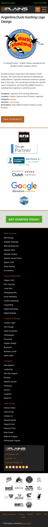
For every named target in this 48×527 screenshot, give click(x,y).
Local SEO (8, 288)
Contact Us (8, 416)
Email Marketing (10, 297)
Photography (9, 335)
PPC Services (9, 284)
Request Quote (8, 3)
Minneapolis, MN (11, 454)
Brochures (8, 347)
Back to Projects (13, 119)
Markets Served (10, 382)
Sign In (37, 10)
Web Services (10, 233)
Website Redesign (11, 242)
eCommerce (9, 271)
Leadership (8, 369)
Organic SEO (9, 280)
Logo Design (14, 102)
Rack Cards (8, 356)
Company (8, 361)
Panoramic (8, 339)
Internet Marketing (12, 276)
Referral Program (11, 436)
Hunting (13, 99)
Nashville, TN (10, 458)
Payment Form (10, 428)
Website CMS (9, 250)
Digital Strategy (10, 313)
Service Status (9, 408)
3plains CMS (9, 262)
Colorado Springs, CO (14, 462)
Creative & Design (12, 318)
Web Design (9, 238)
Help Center (9, 403)
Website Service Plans (13, 258)
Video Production (10, 331)
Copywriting (8, 305)
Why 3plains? (9, 365)
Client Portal (9, 412)
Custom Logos (9, 323)
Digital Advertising (11, 309)
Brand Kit (7, 398)
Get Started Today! (24, 219)
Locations (8, 394)
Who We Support (10, 373)
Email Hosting (9, 266)
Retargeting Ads (10, 293)
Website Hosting (10, 254)
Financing (8, 386)
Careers (7, 390)
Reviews (7, 378)
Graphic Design (10, 343)
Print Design (9, 327)
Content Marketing (11, 301)
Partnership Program (12, 441)
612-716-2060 (40, 3)
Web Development (11, 246)
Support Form (9, 424)
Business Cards (10, 351)
